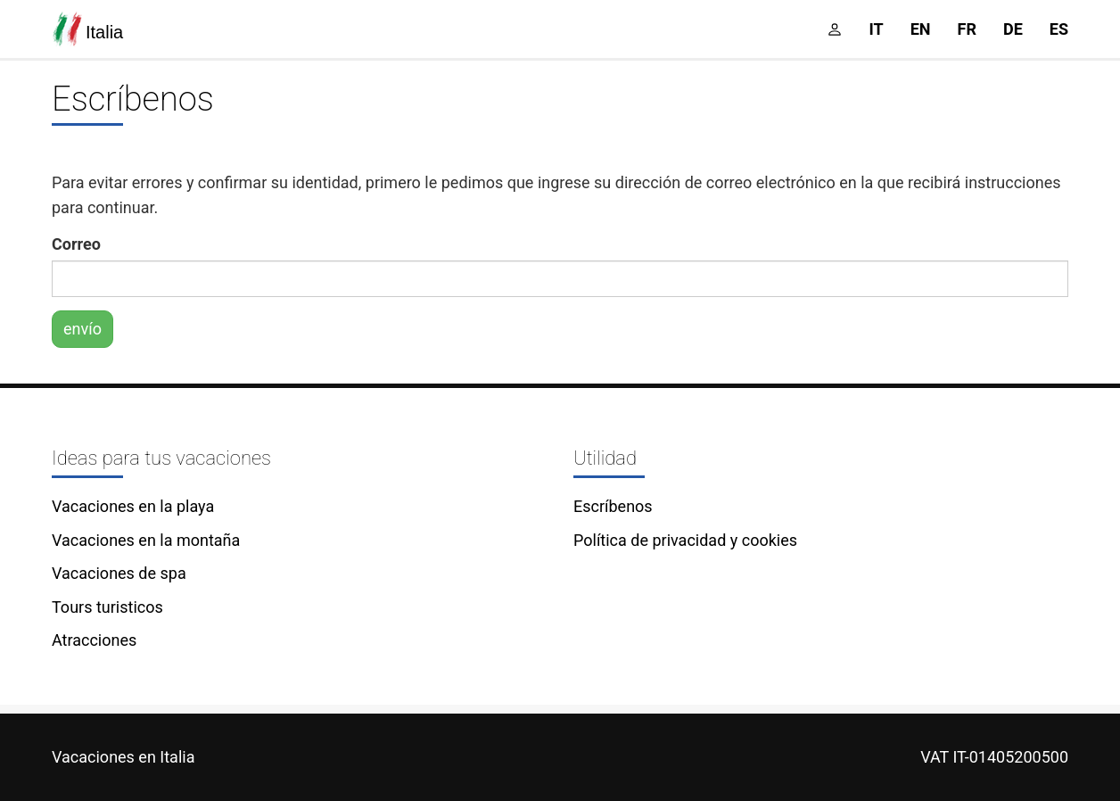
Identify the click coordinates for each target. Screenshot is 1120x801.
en (920, 29)
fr (967, 29)
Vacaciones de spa (119, 573)
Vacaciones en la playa (133, 506)
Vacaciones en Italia (123, 756)
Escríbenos (613, 506)
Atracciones (94, 640)
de (1013, 29)
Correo (76, 244)
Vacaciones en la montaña (146, 540)
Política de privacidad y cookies (685, 540)
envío (82, 328)
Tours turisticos (107, 607)
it (876, 29)
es (1059, 29)
